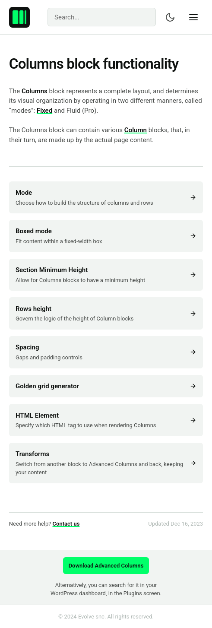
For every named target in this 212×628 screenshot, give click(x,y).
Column (135, 130)
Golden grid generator (106, 386)
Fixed (44, 110)
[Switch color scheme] (170, 17)
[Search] (101, 17)
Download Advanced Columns (106, 565)
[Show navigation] (193, 17)
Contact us (66, 523)
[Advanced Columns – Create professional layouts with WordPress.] (19, 17)
